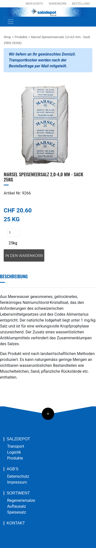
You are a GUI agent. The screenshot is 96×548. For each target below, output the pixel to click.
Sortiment (18, 493)
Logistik (14, 452)
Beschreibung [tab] (14, 276)
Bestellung (81, 3)
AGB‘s (12, 469)
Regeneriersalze (21, 500)
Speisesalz (16, 512)
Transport (15, 446)
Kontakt (16, 523)
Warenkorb (57, 3)
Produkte (21, 37)
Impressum (17, 482)
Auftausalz (16, 506)
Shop (7, 37)
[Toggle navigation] (10, 22)
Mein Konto (34, 3)
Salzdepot (18, 439)
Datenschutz (18, 476)
